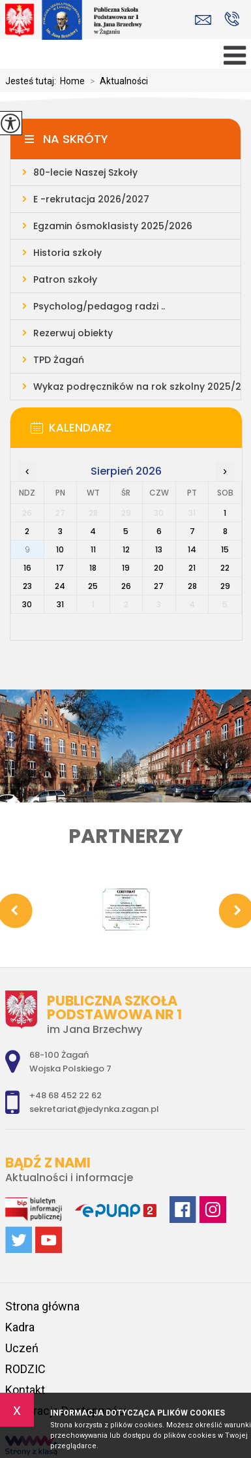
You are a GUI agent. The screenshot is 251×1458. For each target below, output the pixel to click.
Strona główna (42, 1306)
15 (225, 549)
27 (159, 586)
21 (192, 567)
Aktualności (116, 81)
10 (60, 549)
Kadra (20, 1327)
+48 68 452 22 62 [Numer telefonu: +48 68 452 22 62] (65, 1095)
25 (93, 586)
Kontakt (25, 1390)
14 (192, 549)
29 (225, 586)
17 (60, 567)
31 (60, 604)
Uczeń (21, 1348)
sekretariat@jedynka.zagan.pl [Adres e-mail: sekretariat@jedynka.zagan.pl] (94, 1109)
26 (126, 586)
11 (93, 549)
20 (159, 567)
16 (27, 567)
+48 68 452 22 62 (231, 19)
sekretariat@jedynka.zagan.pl (203, 20)
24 (60, 586)
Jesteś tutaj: (32, 81)
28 (192, 586)
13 (158, 549)
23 (27, 586)
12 (126, 549)
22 (224, 567)
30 (27, 604)
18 (92, 567)
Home (72, 81)
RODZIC (25, 1369)
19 (126, 567)
